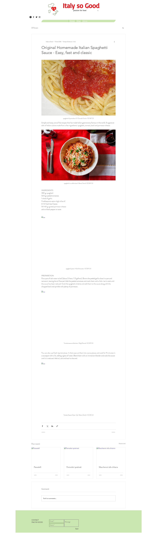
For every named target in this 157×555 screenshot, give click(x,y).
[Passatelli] (46, 455)
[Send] (77, 528)
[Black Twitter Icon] (37, 17)
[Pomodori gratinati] (78, 455)
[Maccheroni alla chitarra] (111, 455)
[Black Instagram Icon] (40, 17)
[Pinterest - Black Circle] (31, 17)
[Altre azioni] (114, 41)
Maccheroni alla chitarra (108, 467)
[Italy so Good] (81, 5)
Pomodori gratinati (73, 467)
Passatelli (37, 467)
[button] (123, 28)
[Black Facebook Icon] (34, 17)
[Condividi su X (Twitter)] (47, 426)
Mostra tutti (122, 444)
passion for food (79, 10)
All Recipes (34, 28)
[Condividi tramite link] (57, 426)
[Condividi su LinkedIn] (52, 426)
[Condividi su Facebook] (42, 426)
